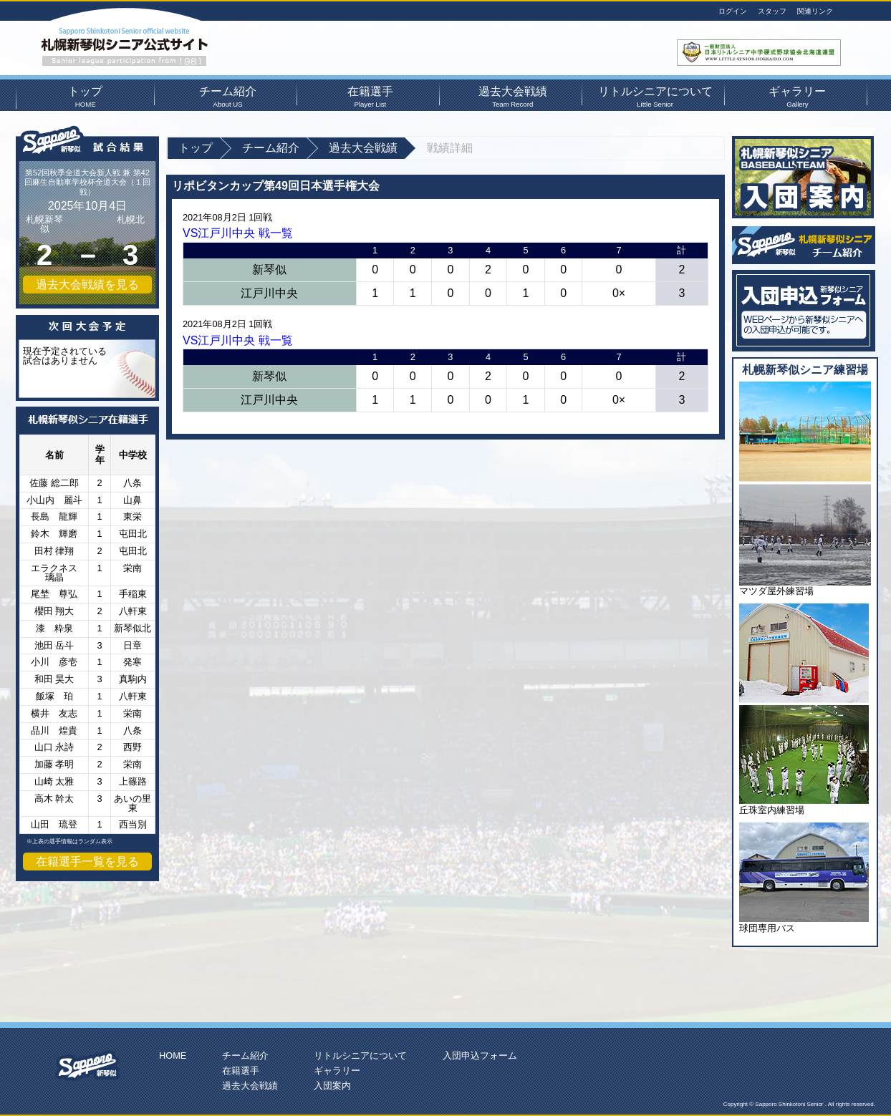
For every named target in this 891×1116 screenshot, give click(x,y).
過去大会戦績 (512, 95)
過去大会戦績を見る (87, 284)
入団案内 (332, 1085)
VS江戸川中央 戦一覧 (238, 233)
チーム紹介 (227, 95)
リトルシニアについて (654, 95)
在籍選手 (370, 95)
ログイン (732, 11)
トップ (85, 95)
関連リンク (815, 11)
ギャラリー (797, 95)
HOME (172, 1055)
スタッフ (772, 11)
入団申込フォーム (480, 1055)
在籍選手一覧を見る (87, 861)
